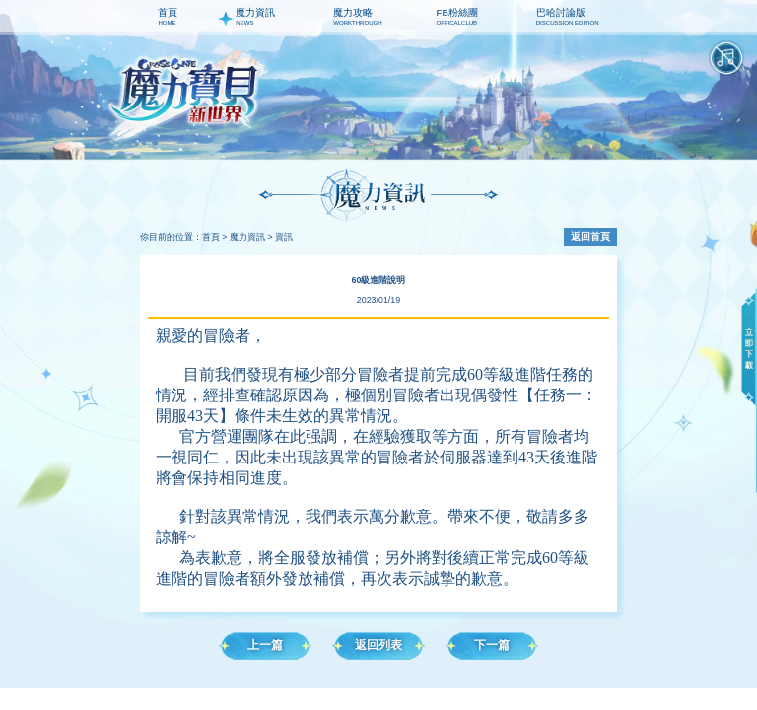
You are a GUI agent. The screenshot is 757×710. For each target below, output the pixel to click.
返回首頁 (590, 236)
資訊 (284, 237)
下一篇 (492, 645)
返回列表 (378, 645)
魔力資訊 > (251, 237)
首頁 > (215, 237)
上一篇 (265, 645)
